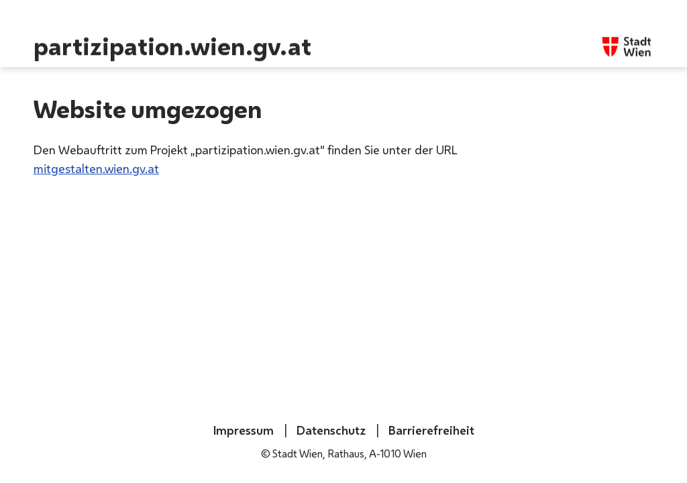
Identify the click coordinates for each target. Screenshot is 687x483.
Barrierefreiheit (430, 430)
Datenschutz (330, 430)
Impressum (243, 430)
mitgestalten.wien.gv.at (96, 168)
